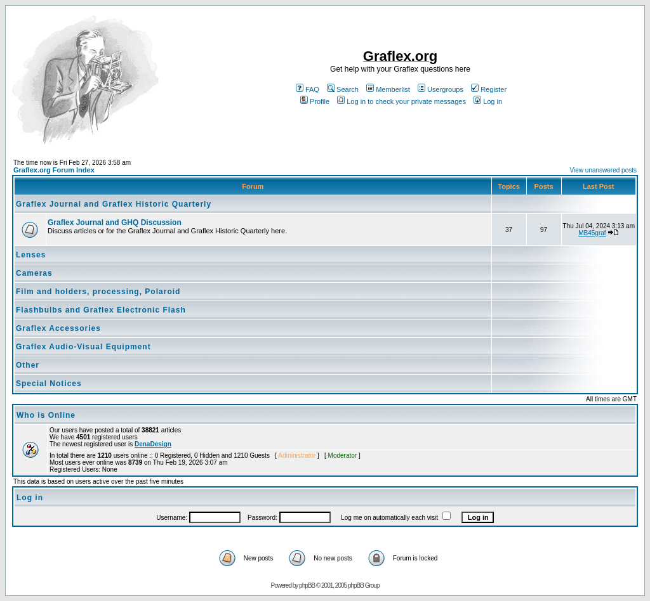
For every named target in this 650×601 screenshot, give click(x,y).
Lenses (31, 254)
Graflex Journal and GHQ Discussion (115, 222)
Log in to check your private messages (401, 101)
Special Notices (49, 383)
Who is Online (46, 415)
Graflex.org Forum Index (54, 170)
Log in (488, 101)
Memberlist (388, 89)
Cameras (34, 273)
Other (27, 365)
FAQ (307, 89)
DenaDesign (153, 444)
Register (489, 89)
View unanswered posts (603, 170)
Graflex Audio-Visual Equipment (83, 346)
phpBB (307, 585)
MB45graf (592, 232)
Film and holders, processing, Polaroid (98, 291)
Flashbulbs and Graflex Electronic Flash (101, 310)
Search (343, 89)
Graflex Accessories (58, 328)
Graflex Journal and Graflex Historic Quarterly (113, 204)
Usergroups (440, 89)
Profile (314, 101)
